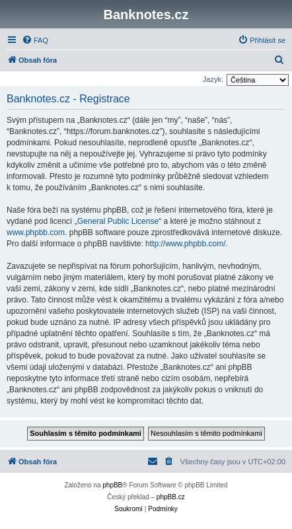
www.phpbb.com (36, 232)
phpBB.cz (171, 497)
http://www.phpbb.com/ (185, 243)
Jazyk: (213, 79)
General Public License (118, 221)
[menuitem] (35, 40)
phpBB (112, 485)
